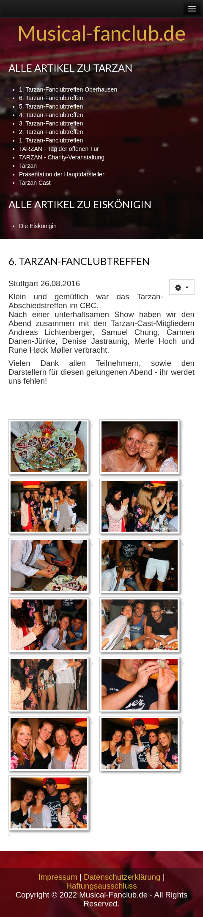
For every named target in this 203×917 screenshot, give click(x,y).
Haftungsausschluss (101, 885)
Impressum (57, 876)
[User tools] (182, 287)
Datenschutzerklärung (122, 876)
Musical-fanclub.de (101, 33)
